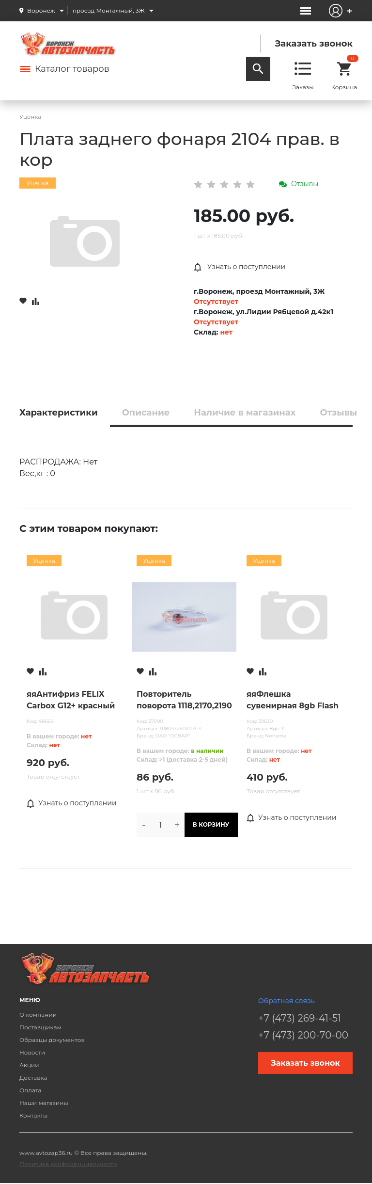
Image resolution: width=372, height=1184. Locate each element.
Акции (29, 1065)
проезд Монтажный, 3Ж (109, 10)
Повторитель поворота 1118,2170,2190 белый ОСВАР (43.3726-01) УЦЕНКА (184, 700)
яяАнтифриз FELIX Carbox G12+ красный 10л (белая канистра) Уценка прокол (71, 700)
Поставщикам (40, 1027)
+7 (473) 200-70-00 (303, 1035)
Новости (32, 1052)
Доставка (33, 1077)
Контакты (33, 1115)
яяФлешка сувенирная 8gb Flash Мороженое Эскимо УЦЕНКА (293, 700)
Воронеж (41, 10)
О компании (38, 1014)
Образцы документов (52, 1039)
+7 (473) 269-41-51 (299, 1018)
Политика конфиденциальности (68, 1164)
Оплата (30, 1090)
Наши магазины (43, 1102)
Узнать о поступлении (239, 267)
